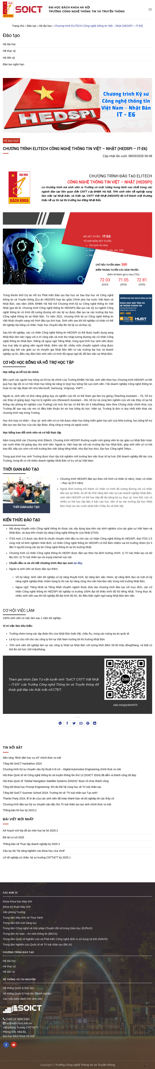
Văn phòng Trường (14, 912)
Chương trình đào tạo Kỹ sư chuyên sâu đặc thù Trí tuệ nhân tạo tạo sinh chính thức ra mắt (57, 804)
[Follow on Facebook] (6, 1045)
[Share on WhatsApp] (60, 724)
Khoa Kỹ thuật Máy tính (17, 906)
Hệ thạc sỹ (9, 50)
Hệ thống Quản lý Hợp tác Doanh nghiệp (27, 993)
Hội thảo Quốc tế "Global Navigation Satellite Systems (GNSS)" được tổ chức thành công (56, 781)
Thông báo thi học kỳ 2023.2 (20, 810)
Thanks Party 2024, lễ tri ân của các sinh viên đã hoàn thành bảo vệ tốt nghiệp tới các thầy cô (58, 798)
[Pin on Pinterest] (88, 724)
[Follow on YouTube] (14, 1045)
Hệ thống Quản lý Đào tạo (18, 988)
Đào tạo (31, 25)
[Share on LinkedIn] (95, 724)
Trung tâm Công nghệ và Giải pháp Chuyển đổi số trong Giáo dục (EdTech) (47, 928)
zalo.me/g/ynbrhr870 (125, 704)
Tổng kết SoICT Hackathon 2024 (22, 763)
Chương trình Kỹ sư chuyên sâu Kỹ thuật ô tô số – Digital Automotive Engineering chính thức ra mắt (62, 769)
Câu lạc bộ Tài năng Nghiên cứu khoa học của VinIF (34, 850)
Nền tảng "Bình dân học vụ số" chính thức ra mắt (32, 757)
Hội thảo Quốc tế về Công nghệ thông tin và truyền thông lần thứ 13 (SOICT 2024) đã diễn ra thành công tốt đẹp (69, 775)
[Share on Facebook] (67, 724)
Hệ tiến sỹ (9, 57)
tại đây (78, 563)
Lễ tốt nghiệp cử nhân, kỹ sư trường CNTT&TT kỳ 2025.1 (37, 857)
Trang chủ (18, 25)
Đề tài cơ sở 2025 (13, 837)
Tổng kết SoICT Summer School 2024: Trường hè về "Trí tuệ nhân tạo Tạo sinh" (50, 792)
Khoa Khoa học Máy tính (17, 901)
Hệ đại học (45, 25)
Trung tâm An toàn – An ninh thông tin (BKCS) (30, 933)
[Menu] (150, 9)
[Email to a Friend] (81, 724)
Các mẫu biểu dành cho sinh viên (22, 998)
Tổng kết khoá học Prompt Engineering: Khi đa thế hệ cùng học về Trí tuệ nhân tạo (52, 786)
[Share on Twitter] (74, 724)
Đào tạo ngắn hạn (13, 64)
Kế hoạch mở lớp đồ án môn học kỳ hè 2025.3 (30, 830)
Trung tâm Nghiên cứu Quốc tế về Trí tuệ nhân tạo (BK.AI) (37, 944)
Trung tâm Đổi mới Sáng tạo (19, 922)
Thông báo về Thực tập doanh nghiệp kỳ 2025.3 (31, 844)
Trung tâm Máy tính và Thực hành (23, 917)
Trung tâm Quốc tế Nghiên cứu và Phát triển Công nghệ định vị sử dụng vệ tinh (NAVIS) (55, 939)
